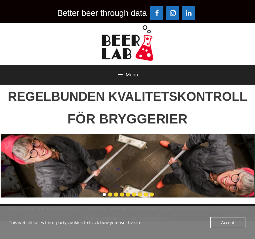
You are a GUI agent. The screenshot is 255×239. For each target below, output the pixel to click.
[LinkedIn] (188, 13)
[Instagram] (172, 13)
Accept (228, 222)
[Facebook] (156, 13)
